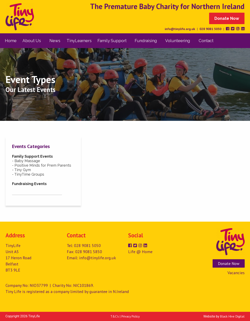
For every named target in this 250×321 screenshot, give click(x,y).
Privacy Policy (130, 316)
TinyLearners (79, 40)
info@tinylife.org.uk (180, 29)
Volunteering (177, 40)
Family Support (112, 40)
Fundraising (146, 40)
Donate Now (226, 18)
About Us (31, 40)
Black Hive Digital (232, 316)
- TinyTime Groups (28, 174)
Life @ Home (140, 251)
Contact (206, 40)
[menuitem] (10, 41)
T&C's (114, 316)
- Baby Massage (26, 161)
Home (11, 40)
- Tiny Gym (21, 170)
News (54, 40)
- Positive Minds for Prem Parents (41, 165)
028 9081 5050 (210, 29)
